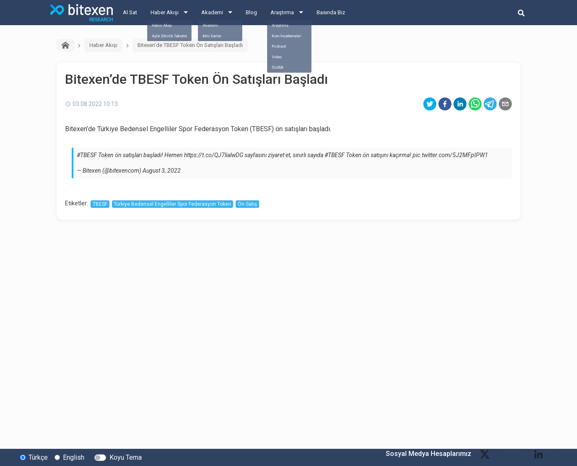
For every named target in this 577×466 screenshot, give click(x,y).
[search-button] (521, 12)
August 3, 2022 (162, 170)
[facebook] (445, 104)
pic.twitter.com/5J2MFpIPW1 (450, 155)
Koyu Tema (125, 457)
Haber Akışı (165, 12)
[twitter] (430, 104)
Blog (251, 12)
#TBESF (87, 155)
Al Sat (130, 12)
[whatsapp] (475, 104)
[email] (505, 104)
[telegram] (490, 104)
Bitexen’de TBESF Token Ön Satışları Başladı (190, 45)
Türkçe (38, 457)
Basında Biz (331, 12)
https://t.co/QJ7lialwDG (213, 155)
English (73, 457)
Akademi (212, 12)
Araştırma (282, 12)
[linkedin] (460, 104)
